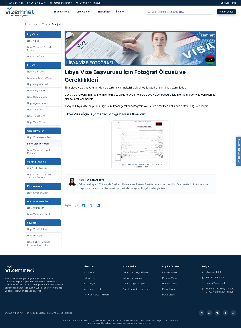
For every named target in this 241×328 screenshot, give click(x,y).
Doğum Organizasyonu (134, 283)
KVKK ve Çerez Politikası (96, 294)
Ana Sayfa (89, 272)
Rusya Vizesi (168, 289)
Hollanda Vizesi (170, 283)
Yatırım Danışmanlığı (132, 278)
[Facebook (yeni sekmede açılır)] (225, 313)
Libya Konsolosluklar (37, 192)
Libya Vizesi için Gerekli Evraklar (39, 49)
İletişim (120, 11)
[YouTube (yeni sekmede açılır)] (209, 313)
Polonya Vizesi (169, 278)
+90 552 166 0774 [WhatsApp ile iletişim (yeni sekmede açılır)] (213, 277)
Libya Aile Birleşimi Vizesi (39, 78)
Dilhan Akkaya (95, 179)
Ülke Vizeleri (85, 11)
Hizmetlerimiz (62, 11)
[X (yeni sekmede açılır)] (233, 313)
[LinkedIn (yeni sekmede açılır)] (217, 313)
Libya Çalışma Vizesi (37, 84)
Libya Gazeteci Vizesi (38, 97)
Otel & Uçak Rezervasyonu (136, 289)
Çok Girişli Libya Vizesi (38, 168)
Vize (44, 24)
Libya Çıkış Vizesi (36, 90)
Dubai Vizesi (168, 294)
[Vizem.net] (20, 268)
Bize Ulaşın (89, 283)
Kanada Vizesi (169, 272)
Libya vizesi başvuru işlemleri (164, 94)
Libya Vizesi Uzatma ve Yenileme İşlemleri (39, 176)
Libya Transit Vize (36, 116)
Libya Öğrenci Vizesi (37, 103)
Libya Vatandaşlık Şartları (39, 214)
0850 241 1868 (211, 272)
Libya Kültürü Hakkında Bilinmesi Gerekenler (38, 243)
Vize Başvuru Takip (93, 289)
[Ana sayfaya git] (26, 24)
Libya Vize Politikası (37, 229)
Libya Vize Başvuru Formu (40, 137)
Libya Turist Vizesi (36, 122)
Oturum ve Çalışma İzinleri (136, 272)
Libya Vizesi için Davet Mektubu (38, 151)
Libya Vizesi (33, 40)
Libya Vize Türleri (36, 71)
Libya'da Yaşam (35, 235)
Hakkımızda (104, 11)
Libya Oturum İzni (36, 207)
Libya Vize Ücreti (35, 56)
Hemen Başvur (226, 11)
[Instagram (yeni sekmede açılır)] (201, 313)
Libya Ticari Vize (35, 109)
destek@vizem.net (213, 283)
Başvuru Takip (228, 2)
